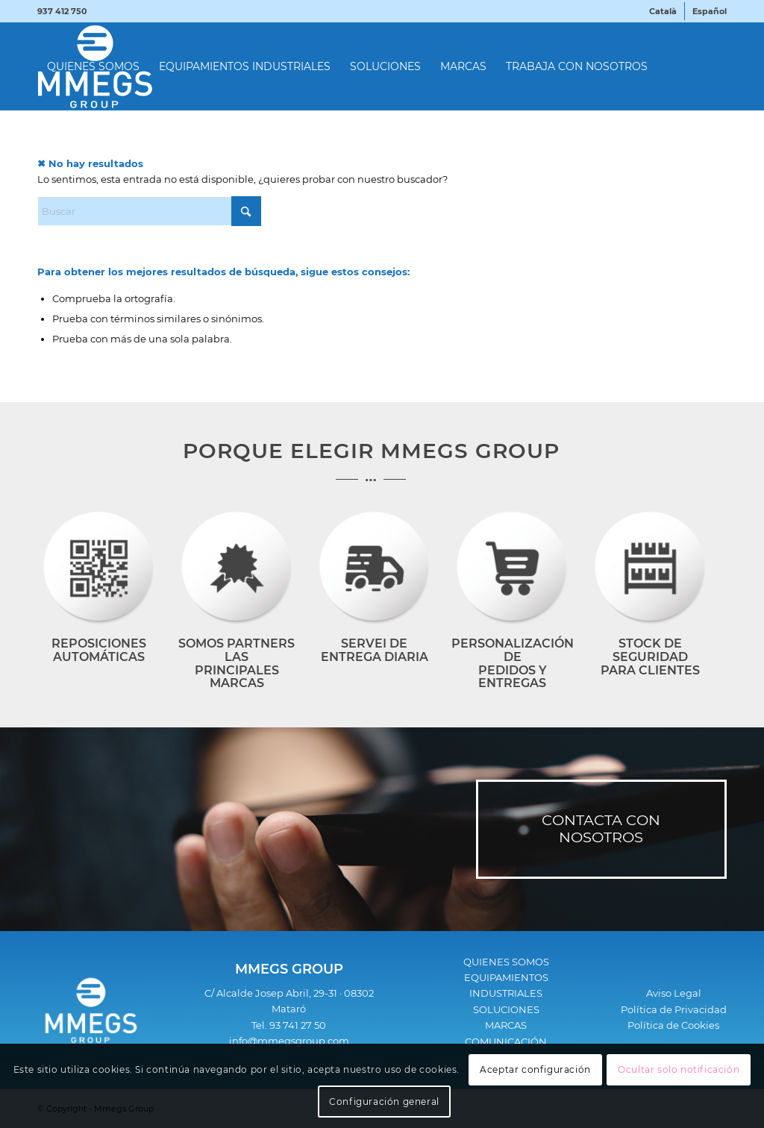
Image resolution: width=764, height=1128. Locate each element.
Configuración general (384, 1101)
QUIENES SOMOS (506, 962)
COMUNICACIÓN (506, 1041)
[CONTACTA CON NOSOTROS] (601, 829)
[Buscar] (149, 211)
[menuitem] (663, 11)
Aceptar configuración (535, 1069)
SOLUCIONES (506, 1009)
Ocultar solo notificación (678, 1069)
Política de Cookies (673, 1025)
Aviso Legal (673, 993)
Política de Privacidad (674, 1009)
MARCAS (506, 1025)
